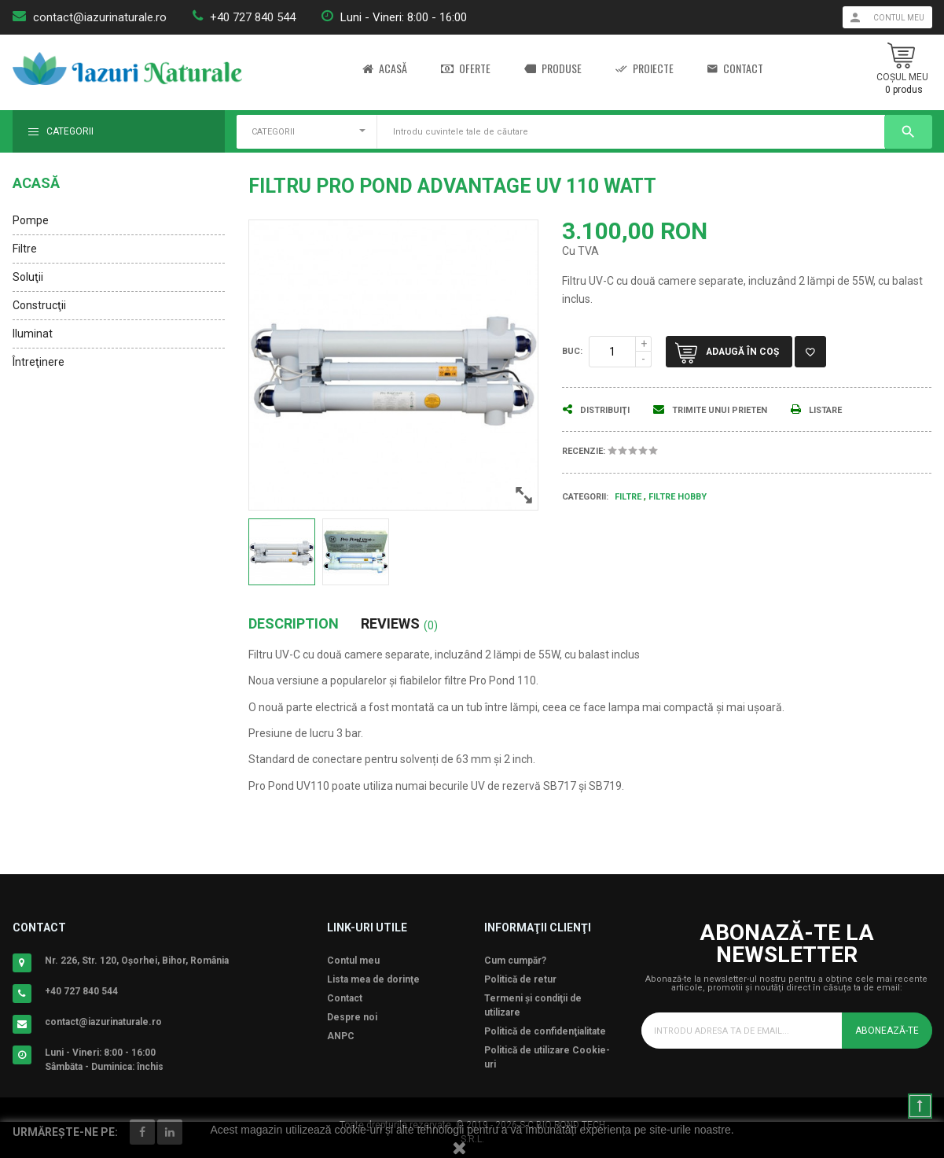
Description (293, 624)
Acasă (384, 69)
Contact (735, 69)
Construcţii (39, 305)
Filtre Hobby (677, 497)
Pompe (31, 220)
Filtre (25, 248)
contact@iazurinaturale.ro (100, 17)
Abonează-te (887, 1030)
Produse (553, 69)
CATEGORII (273, 132)
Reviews (399, 624)
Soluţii (28, 277)
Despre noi (352, 1017)
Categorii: (585, 497)
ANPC (340, 1036)
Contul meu (353, 960)
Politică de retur (520, 979)
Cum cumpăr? (515, 960)
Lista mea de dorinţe (373, 979)
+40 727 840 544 (253, 17)
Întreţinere (38, 362)
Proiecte (644, 69)
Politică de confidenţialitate (545, 1031)
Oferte (465, 69)
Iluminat (33, 333)
